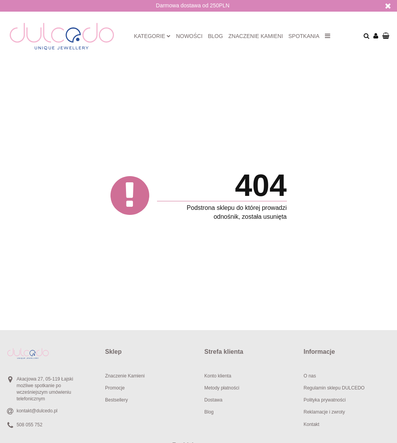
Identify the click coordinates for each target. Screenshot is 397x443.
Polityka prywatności (325, 400)
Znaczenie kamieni (255, 36)
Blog (215, 36)
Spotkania (303, 36)
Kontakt (311, 424)
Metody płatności (221, 388)
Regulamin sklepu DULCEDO (334, 388)
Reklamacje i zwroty (324, 412)
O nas (310, 376)
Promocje (115, 388)
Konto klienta (217, 376)
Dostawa (213, 400)
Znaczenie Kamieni (125, 376)
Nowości (189, 36)
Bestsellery (116, 400)
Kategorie (152, 36)
